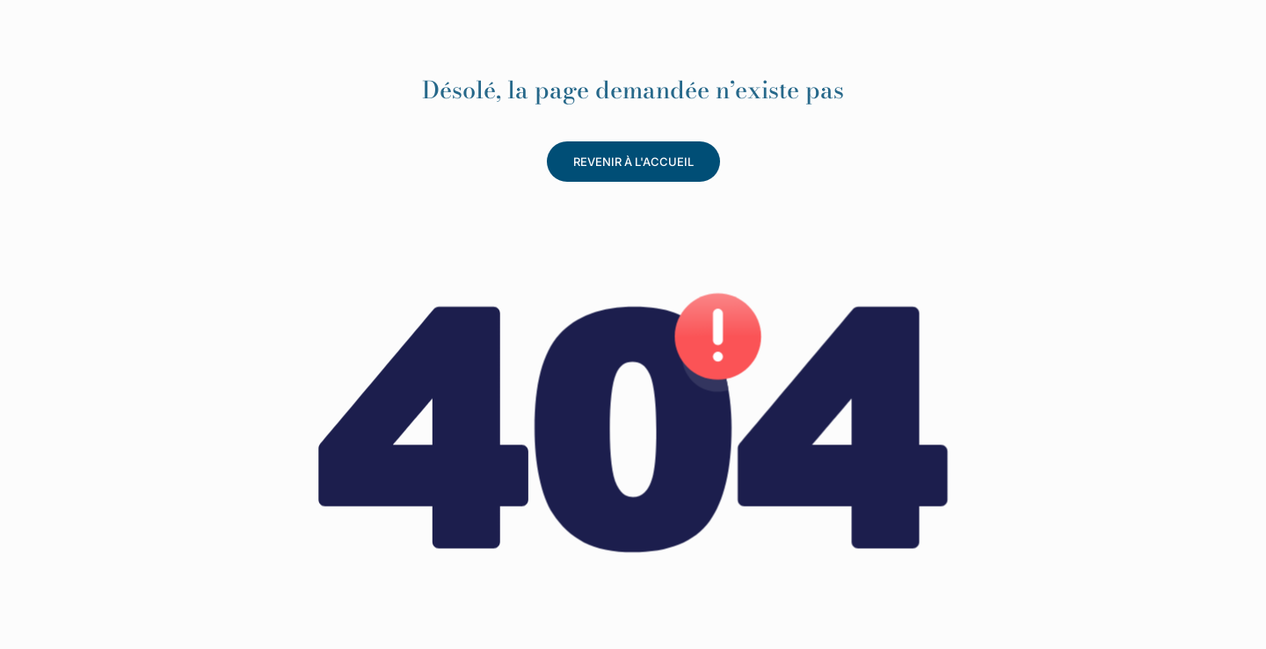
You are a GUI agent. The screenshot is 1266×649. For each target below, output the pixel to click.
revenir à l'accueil (633, 162)
